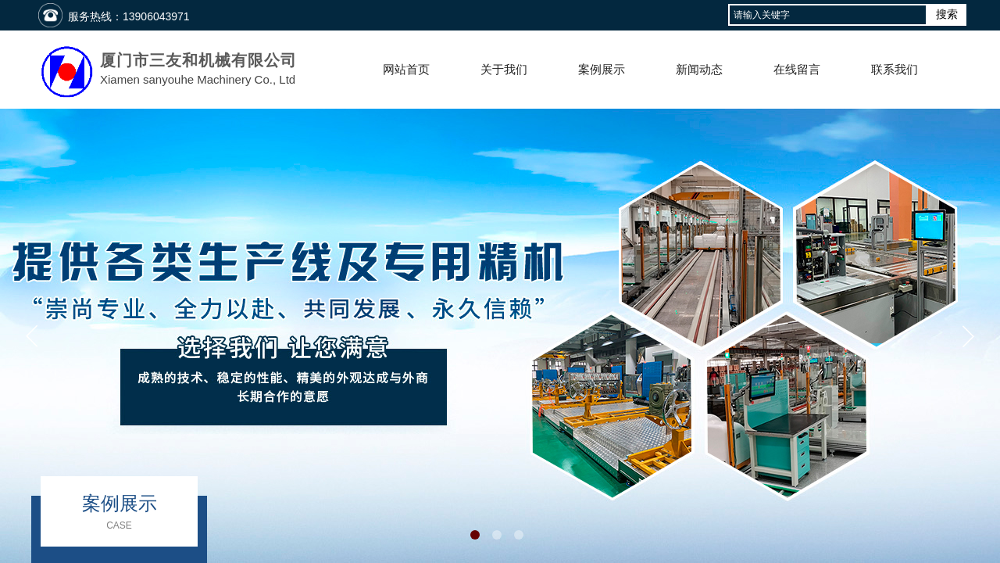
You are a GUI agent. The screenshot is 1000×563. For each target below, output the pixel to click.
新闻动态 (699, 69)
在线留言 (796, 69)
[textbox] (827, 15)
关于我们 (503, 69)
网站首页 (406, 69)
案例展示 (601, 69)
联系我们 (894, 69)
